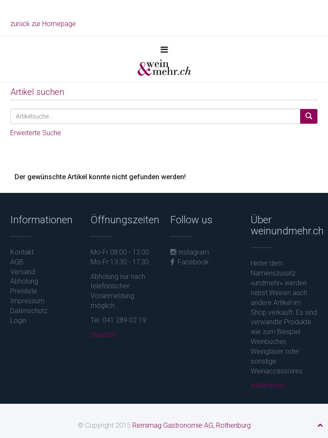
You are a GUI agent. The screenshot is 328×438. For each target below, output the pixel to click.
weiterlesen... (270, 385)
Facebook (189, 262)
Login (18, 321)
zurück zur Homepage (43, 24)
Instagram (189, 252)
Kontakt (22, 252)
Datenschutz (28, 311)
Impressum (27, 301)
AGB (16, 262)
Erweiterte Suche (35, 133)
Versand (22, 272)
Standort (104, 335)
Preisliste (23, 291)
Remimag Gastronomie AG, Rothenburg (191, 425)
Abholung (24, 281)
